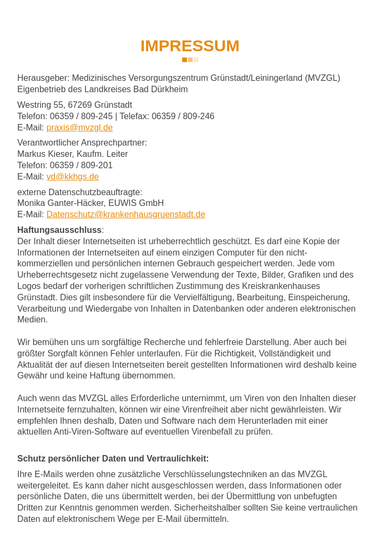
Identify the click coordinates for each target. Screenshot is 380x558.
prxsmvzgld (79, 127)
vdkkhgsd (72, 176)
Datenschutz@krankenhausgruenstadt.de (125, 214)
